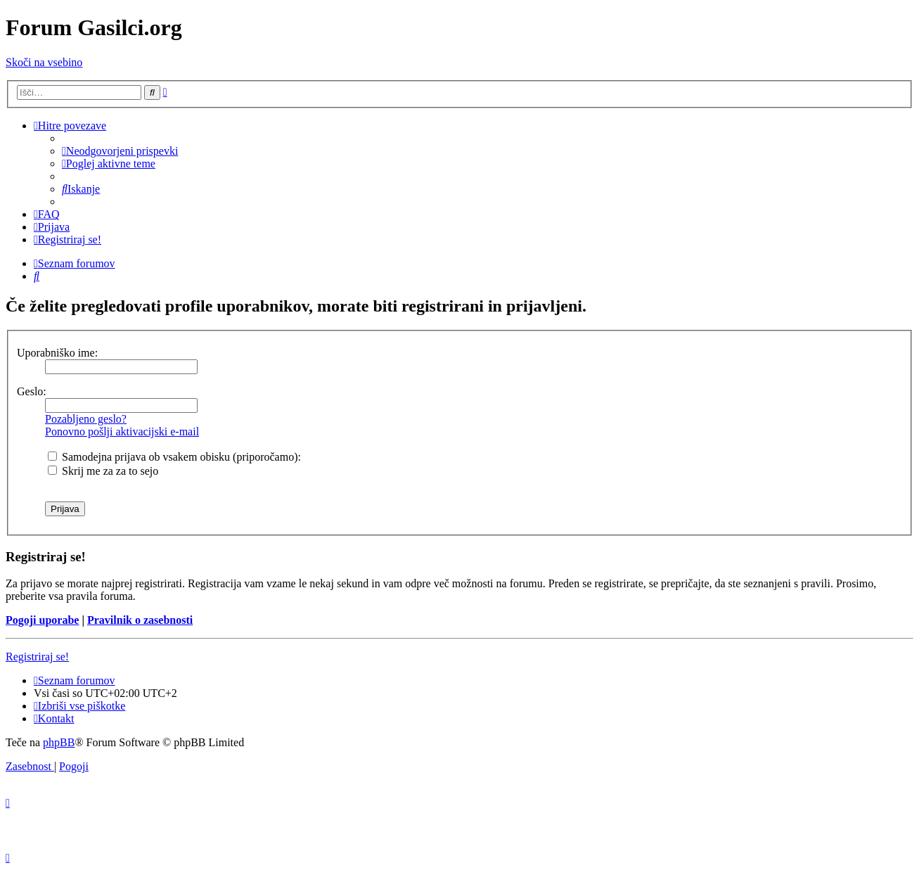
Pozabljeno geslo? (86, 419)
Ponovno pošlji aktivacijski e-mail (122, 431)
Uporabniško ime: (57, 353)
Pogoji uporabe (42, 620)
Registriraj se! (37, 657)
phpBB (59, 742)
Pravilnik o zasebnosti (140, 620)
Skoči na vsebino (44, 62)
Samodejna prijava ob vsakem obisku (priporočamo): (174, 457)
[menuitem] (120, 151)
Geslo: (31, 391)
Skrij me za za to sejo (103, 471)
